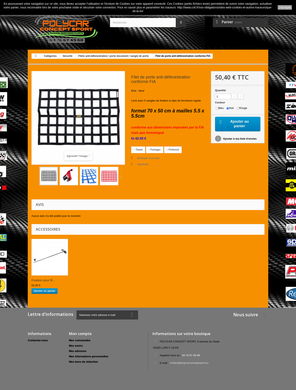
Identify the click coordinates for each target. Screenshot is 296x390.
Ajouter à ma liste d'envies (239, 139)
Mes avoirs (76, 345)
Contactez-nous (38, 340)
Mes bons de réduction (83, 361)
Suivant (122, 177)
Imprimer (143, 164)
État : (134, 90)
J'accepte (285, 7)
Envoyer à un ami (148, 158)
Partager (155, 149)
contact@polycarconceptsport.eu (189, 362)
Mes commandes (79, 340)
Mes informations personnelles (88, 356)
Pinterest (173, 149)
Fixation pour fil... (43, 280)
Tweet (138, 149)
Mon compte (80, 333)
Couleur (220, 102)
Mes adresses (77, 351)
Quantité (220, 90)
